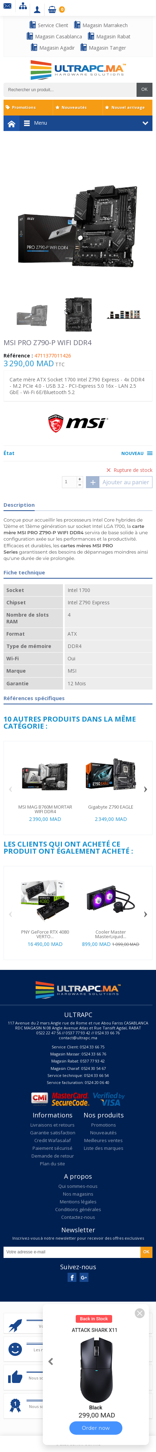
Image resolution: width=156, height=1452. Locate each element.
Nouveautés (74, 107)
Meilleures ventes (103, 1140)
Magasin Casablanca (54, 36)
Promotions (24, 107)
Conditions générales (78, 1209)
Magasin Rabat (109, 36)
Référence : (18, 356)
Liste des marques (103, 1148)
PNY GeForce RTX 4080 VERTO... (45, 934)
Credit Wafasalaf (52, 1140)
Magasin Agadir (52, 47)
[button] (139, 1313)
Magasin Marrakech (100, 25)
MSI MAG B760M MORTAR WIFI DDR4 (45, 809)
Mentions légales (78, 1201)
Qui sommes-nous (78, 1186)
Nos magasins (78, 1194)
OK (144, 89)
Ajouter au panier (117, 482)
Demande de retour (52, 1156)
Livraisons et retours (52, 1125)
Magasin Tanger (103, 47)
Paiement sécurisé (53, 1148)
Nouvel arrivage (128, 107)
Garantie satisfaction (52, 1132)
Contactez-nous (78, 1217)
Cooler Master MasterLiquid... (110, 934)
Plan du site (52, 1163)
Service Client (48, 25)
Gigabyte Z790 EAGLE (110, 807)
